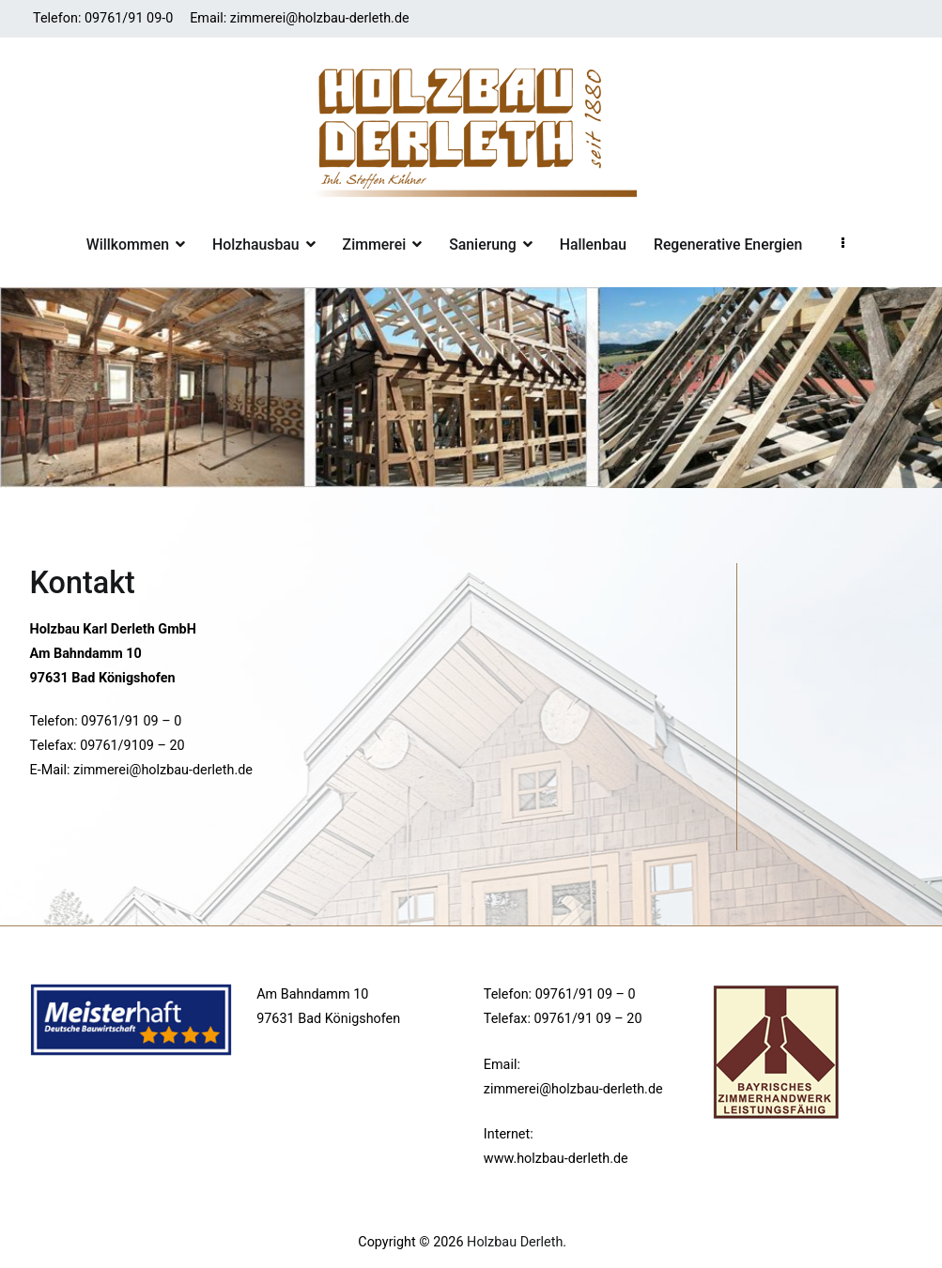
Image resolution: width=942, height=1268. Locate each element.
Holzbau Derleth (515, 1242)
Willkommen (127, 244)
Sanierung (483, 244)
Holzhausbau (256, 244)
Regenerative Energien (728, 244)
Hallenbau (593, 244)
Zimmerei (375, 244)
